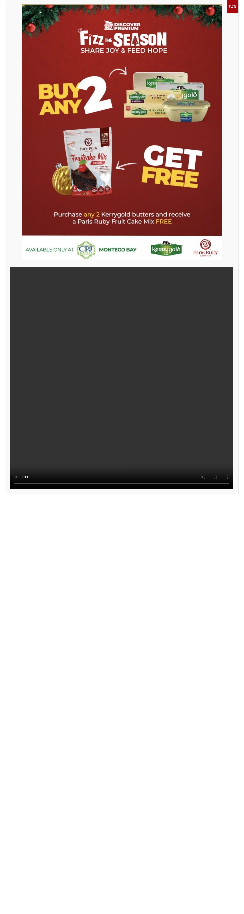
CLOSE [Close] (232, 6)
